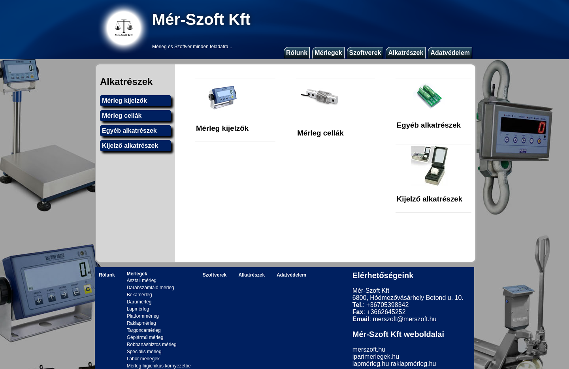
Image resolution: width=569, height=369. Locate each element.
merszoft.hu (369, 349)
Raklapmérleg (141, 323)
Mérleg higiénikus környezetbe (159, 366)
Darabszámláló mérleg (150, 287)
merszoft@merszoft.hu (404, 319)
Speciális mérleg (144, 351)
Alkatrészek (405, 52)
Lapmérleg (138, 309)
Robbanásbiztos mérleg (152, 344)
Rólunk (296, 52)
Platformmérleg (143, 316)
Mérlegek (328, 52)
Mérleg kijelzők (124, 100)
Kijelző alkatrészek (130, 145)
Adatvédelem (450, 52)
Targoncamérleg (144, 330)
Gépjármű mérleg (145, 337)
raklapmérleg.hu (413, 363)
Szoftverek (365, 52)
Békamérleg (139, 294)
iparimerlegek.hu (375, 356)
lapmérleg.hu (370, 363)
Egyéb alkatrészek (129, 130)
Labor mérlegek (143, 358)
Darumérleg (139, 302)
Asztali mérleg (141, 280)
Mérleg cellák (122, 115)
